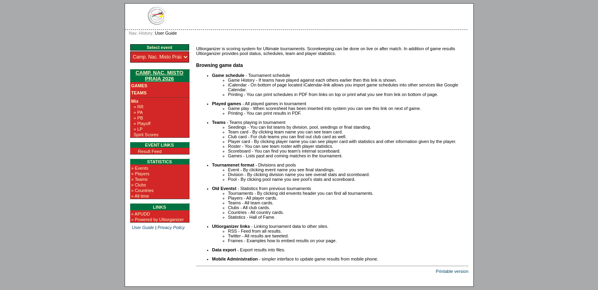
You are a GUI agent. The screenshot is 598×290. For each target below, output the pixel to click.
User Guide (143, 227)
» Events (140, 168)
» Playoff (142, 123)
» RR (139, 106)
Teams (139, 92)
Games (139, 85)
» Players (140, 173)
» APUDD (140, 214)
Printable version (452, 271)
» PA (138, 112)
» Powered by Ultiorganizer (157, 219)
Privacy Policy (171, 227)
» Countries (142, 190)
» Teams (139, 179)
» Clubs (138, 184)
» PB (138, 118)
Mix (135, 101)
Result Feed (150, 151)
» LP (138, 129)
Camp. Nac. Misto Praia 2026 (159, 76)
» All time (140, 196)
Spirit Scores (146, 134)
